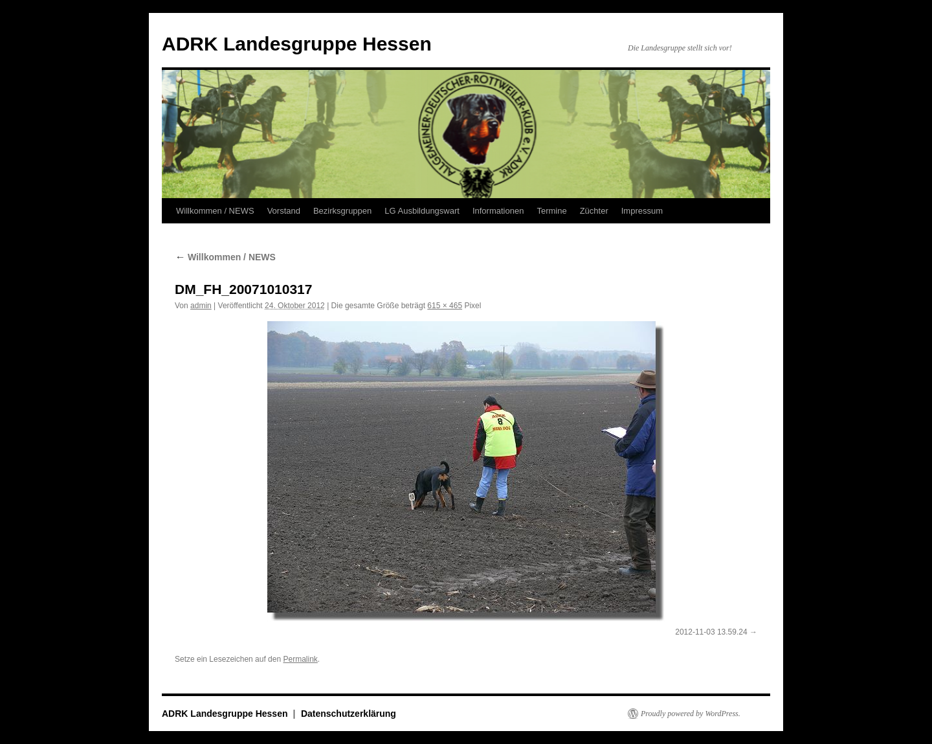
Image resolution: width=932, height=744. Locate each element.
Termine (551, 211)
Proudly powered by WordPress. (690, 713)
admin (201, 305)
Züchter (594, 211)
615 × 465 (444, 305)
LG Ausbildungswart (422, 211)
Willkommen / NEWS (215, 211)
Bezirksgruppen (342, 211)
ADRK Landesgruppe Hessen (297, 43)
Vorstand (283, 211)
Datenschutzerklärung (348, 713)
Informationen (498, 211)
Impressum (642, 211)
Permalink (300, 659)
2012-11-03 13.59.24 (711, 632)
